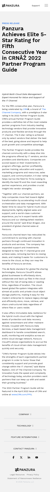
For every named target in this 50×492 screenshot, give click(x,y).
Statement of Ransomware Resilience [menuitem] (24, 478)
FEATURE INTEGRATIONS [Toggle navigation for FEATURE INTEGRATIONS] (24, 437)
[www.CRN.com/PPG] (22, 394)
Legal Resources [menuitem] (17, 474)
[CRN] (24, 109)
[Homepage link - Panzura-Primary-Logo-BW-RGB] (25, 470)
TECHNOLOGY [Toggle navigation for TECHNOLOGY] (24, 425)
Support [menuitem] (36, 5)
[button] (46, 5)
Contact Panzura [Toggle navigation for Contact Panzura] (23, 448)
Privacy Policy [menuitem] (33, 474)
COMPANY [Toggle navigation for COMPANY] (24, 414)
